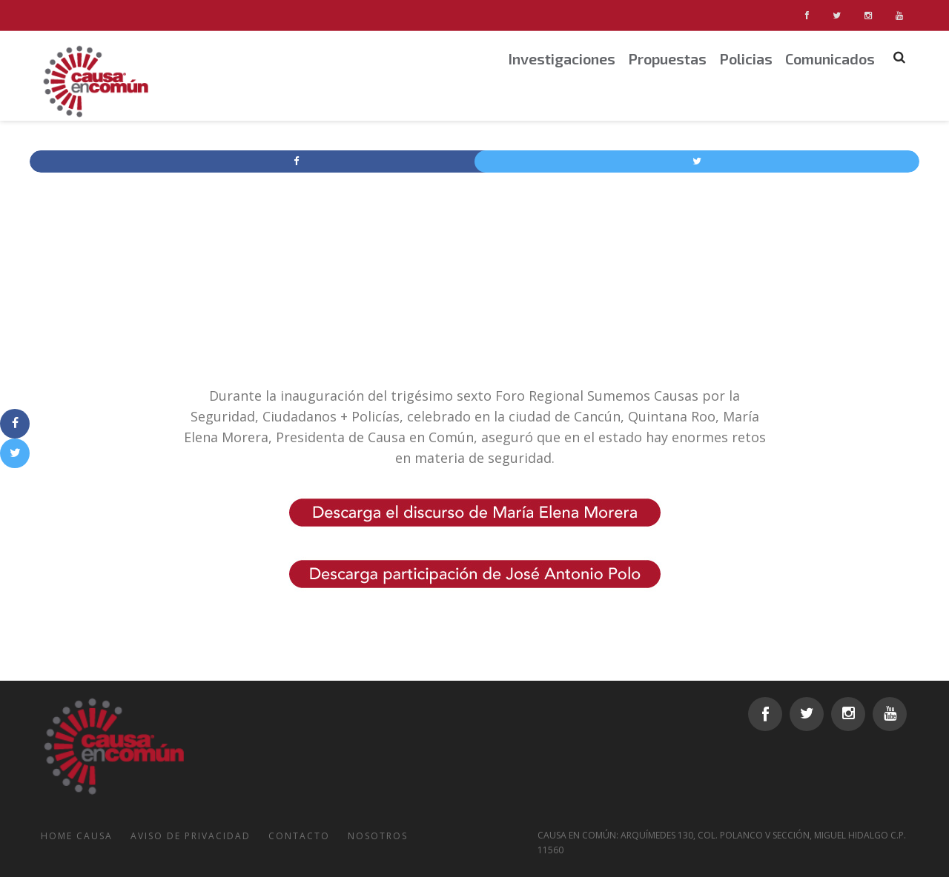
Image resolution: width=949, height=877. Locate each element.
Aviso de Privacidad (190, 836)
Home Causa (77, 836)
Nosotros (378, 836)
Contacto (299, 836)
